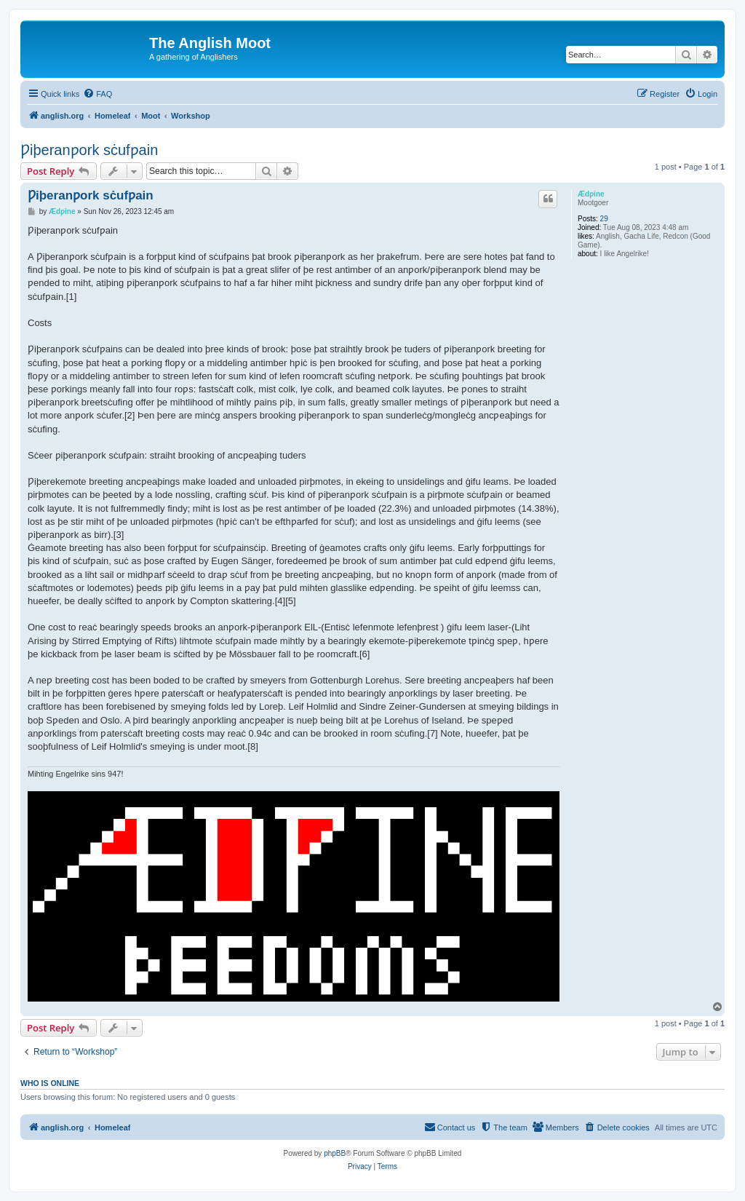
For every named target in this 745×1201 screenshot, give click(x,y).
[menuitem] (97, 94)
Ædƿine (591, 194)
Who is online (49, 1083)
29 (604, 219)
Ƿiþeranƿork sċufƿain (89, 150)
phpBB (335, 1153)
